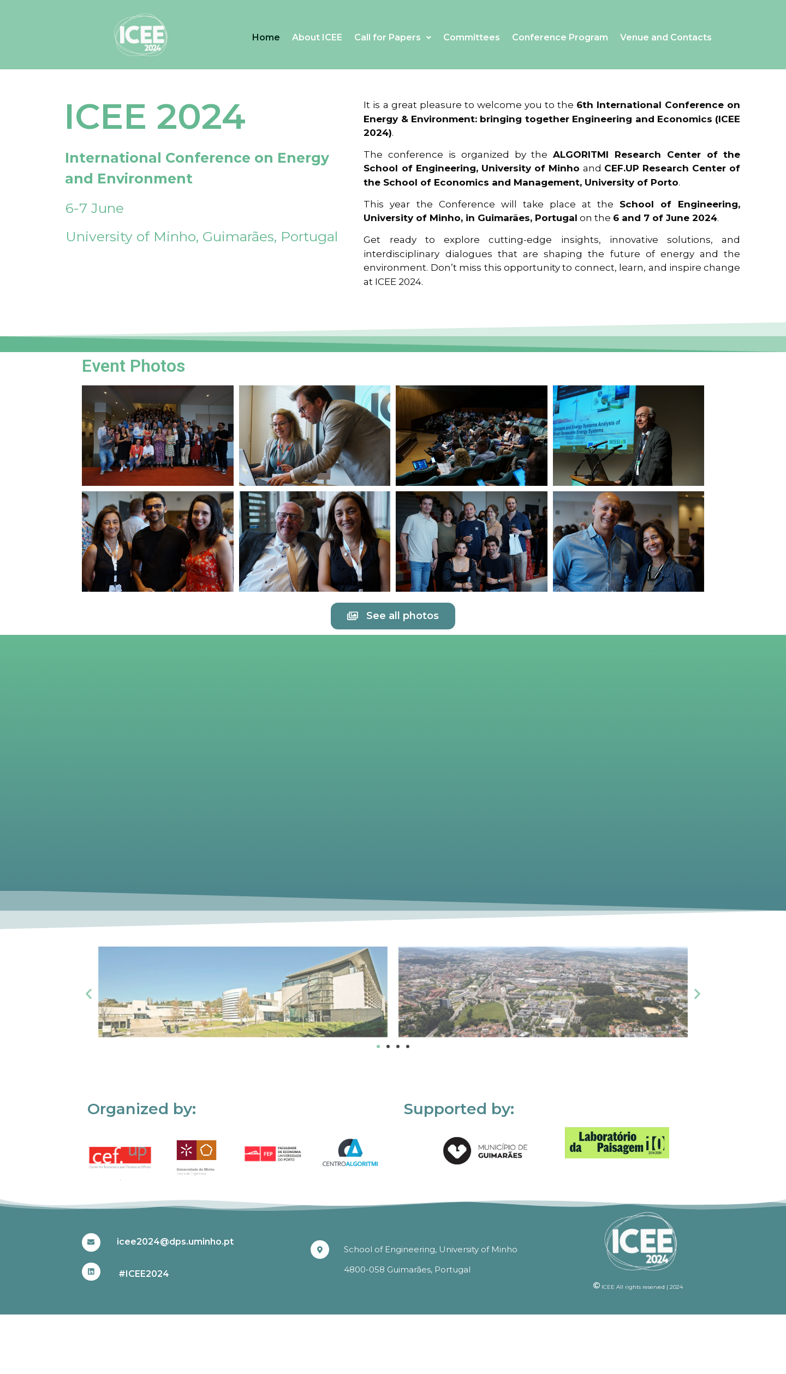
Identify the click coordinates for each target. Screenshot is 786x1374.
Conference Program (560, 37)
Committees (471, 37)
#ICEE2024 (143, 1274)
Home (266, 37)
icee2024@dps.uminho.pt (175, 1241)
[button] (89, 994)
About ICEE (317, 37)
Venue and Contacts (666, 37)
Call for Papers (392, 37)
